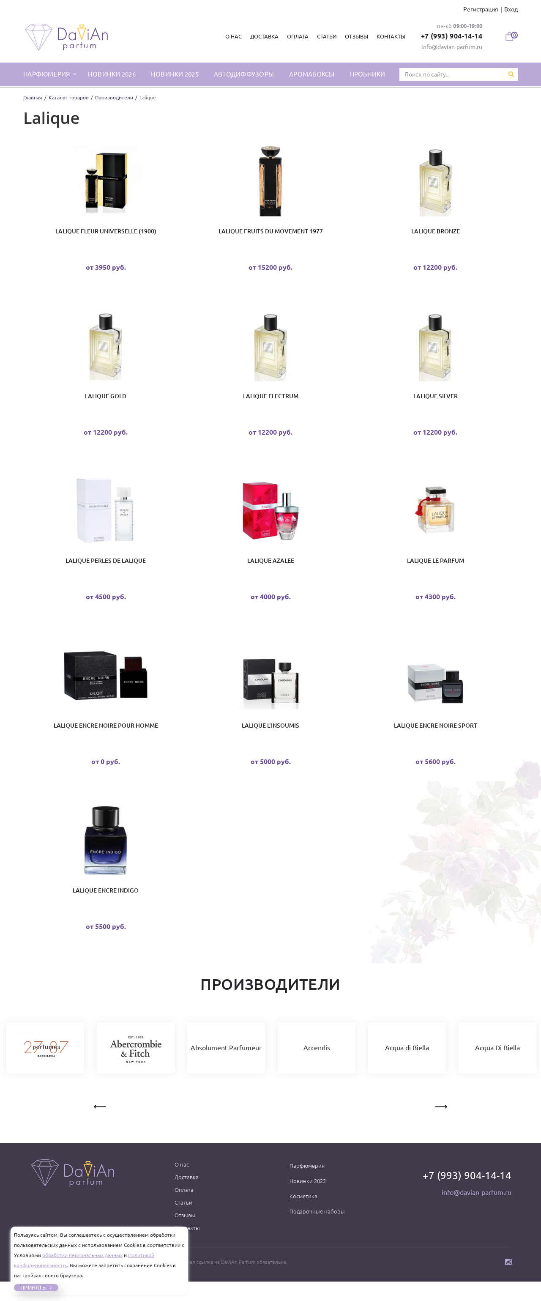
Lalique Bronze (435, 233)
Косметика (303, 1216)
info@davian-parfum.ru (451, 46)
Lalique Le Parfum (435, 570)
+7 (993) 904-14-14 (450, 36)
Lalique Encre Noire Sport (435, 739)
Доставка (262, 36)
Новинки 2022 (308, 1200)
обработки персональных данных (82, 1255)
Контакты (388, 36)
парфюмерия (47, 73)
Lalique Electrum (270, 401)
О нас (231, 36)
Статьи (324, 36)
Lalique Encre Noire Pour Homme (106, 739)
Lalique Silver (435, 401)
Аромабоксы (312, 73)
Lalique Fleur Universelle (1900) (105, 233)
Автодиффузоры (244, 73)
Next (440, 1124)
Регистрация (480, 9)
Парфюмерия (307, 1185)
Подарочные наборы (317, 1231)
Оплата (295, 36)
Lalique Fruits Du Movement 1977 (271, 233)
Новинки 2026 (112, 73)
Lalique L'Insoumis (270, 739)
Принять (33, 1287)
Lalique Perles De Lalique (106, 570)
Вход (511, 9)
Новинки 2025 (175, 73)
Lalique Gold (105, 401)
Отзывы (353, 36)
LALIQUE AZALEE (270, 570)
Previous (100, 1124)
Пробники (367, 73)
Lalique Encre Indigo (106, 907)
